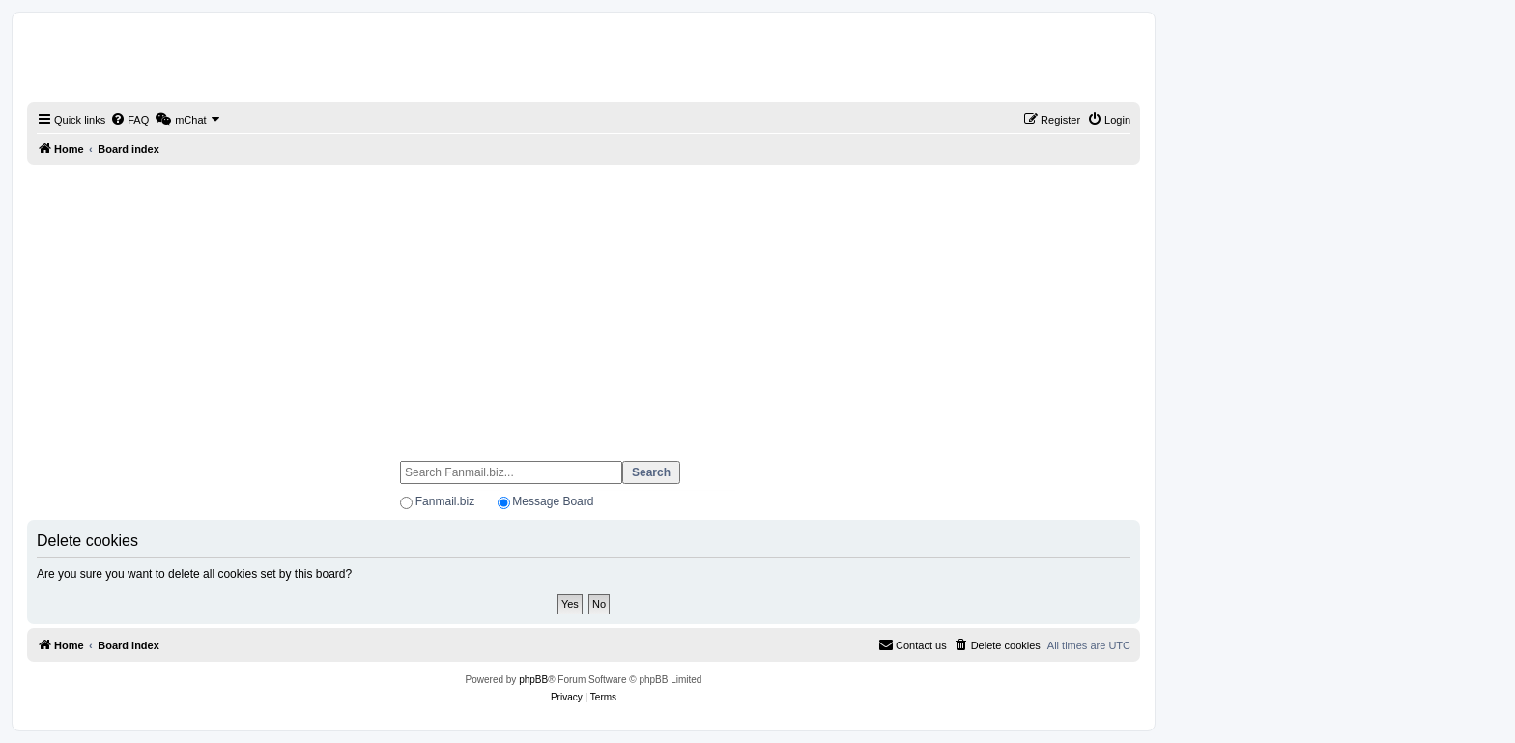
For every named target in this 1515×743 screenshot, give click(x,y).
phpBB (533, 679)
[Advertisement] (583, 304)
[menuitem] (129, 119)
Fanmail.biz (444, 501)
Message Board (552, 501)
